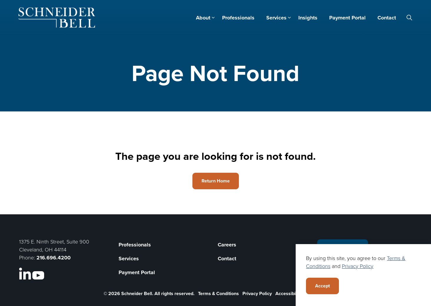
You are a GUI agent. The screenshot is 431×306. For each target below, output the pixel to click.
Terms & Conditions (218, 293)
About (203, 18)
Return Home (216, 181)
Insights (307, 18)
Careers (227, 245)
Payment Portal (347, 18)
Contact (386, 18)
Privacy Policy (257, 293)
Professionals (238, 18)
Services (276, 18)
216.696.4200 (53, 257)
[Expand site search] (409, 17)
